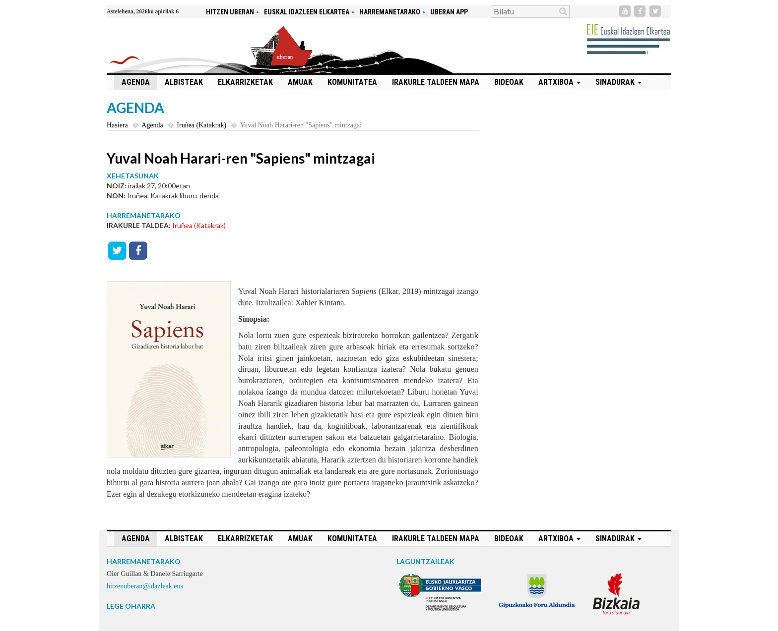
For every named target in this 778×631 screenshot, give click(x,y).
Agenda (136, 82)
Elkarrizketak (245, 82)
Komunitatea (352, 82)
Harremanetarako (389, 12)
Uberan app (449, 12)
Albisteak (184, 82)
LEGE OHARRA (131, 606)
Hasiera (117, 125)
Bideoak (508, 82)
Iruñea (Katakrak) (201, 125)
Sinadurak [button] (618, 82)
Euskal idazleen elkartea (306, 12)
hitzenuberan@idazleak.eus (145, 586)
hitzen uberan (230, 12)
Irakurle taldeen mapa (435, 82)
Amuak (300, 82)
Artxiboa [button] (559, 82)
